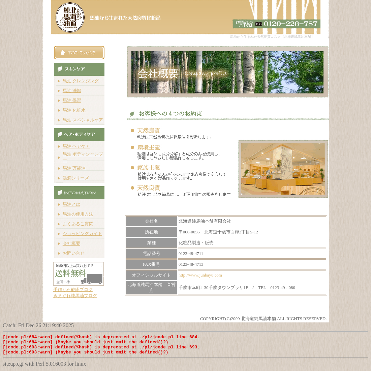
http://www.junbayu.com (200, 275)
